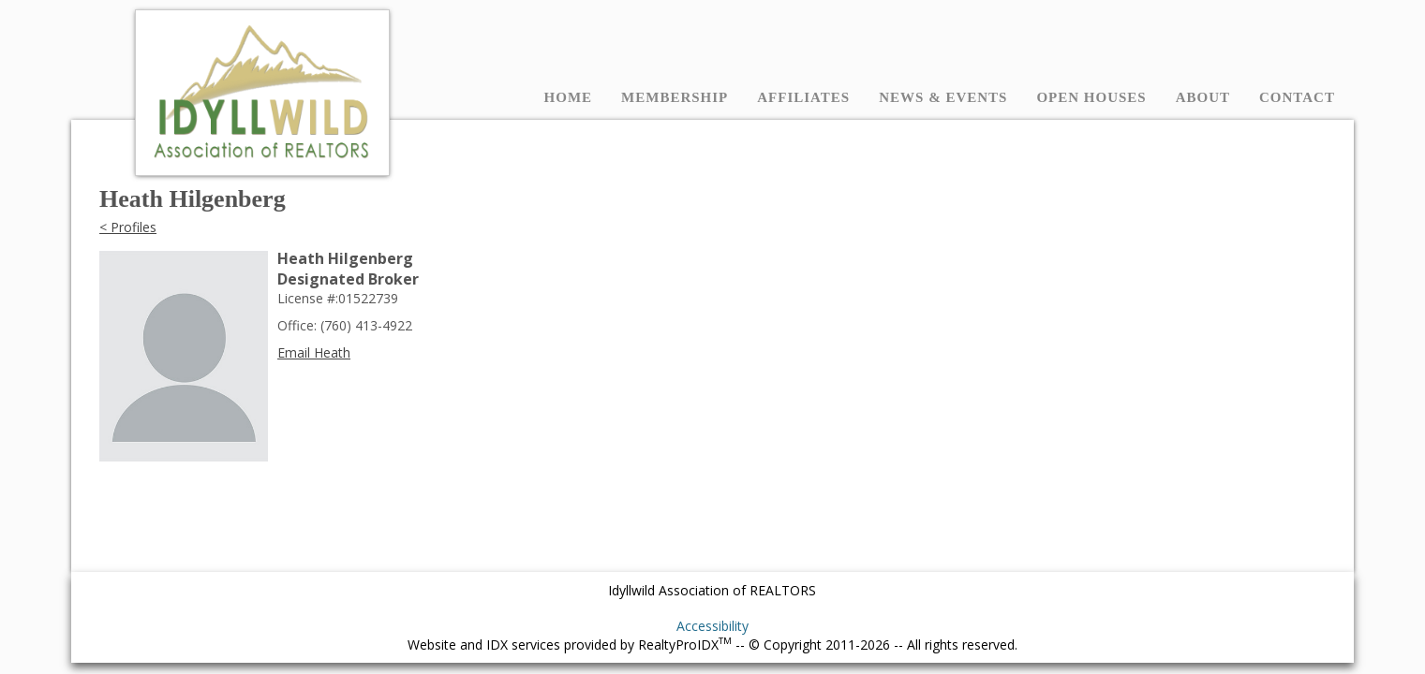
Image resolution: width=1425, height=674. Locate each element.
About (1203, 97)
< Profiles (127, 227)
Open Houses (1091, 97)
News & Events (943, 97)
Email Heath (313, 352)
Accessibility (712, 626)
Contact (1297, 97)
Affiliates (803, 97)
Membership (674, 97)
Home (568, 97)
